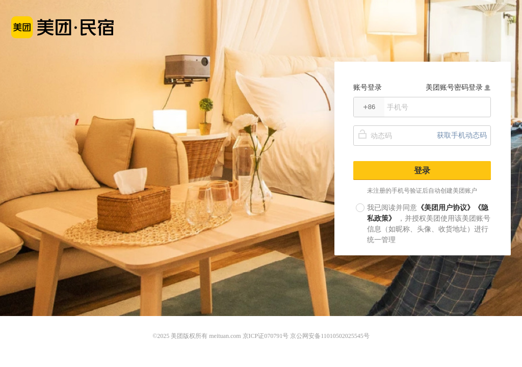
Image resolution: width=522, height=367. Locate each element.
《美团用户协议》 (445, 207)
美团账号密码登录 (458, 87)
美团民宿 (62, 21)
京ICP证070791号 (266, 335)
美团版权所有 (189, 335)
